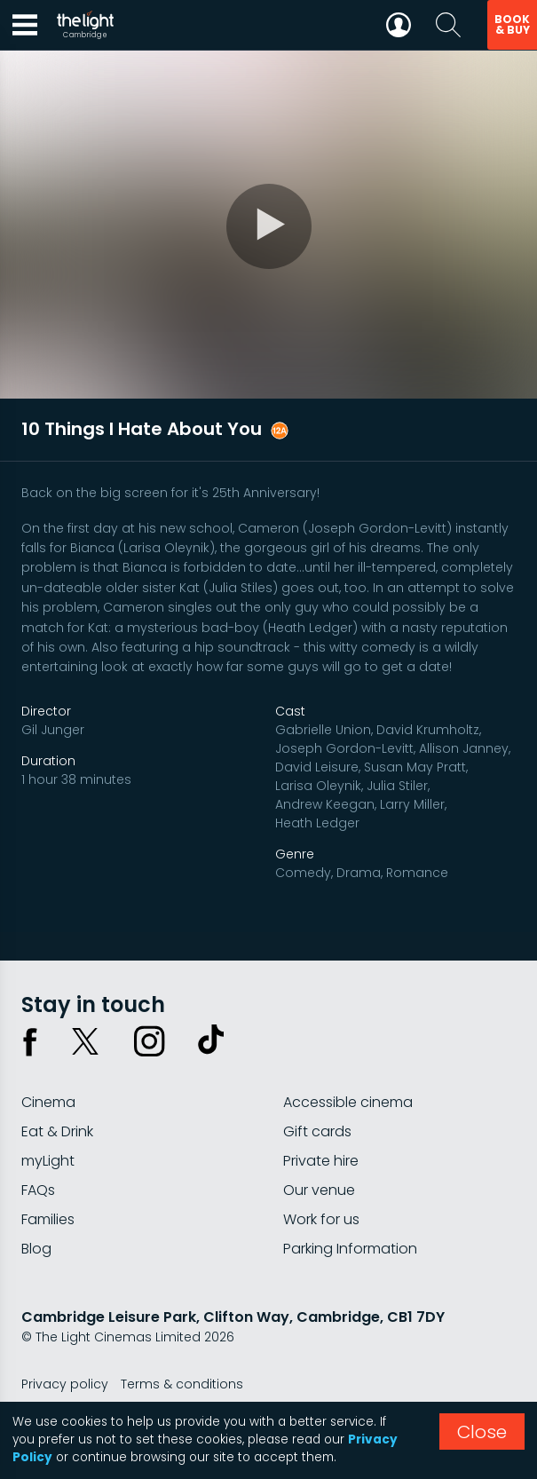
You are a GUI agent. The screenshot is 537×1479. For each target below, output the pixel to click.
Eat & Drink (57, 1131)
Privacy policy (64, 1384)
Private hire (321, 1161)
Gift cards (317, 1131)
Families (48, 1219)
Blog (36, 1248)
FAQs (38, 1190)
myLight (48, 1161)
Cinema (48, 1102)
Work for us (321, 1219)
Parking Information (350, 1248)
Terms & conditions (182, 1384)
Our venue (319, 1190)
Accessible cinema (348, 1102)
